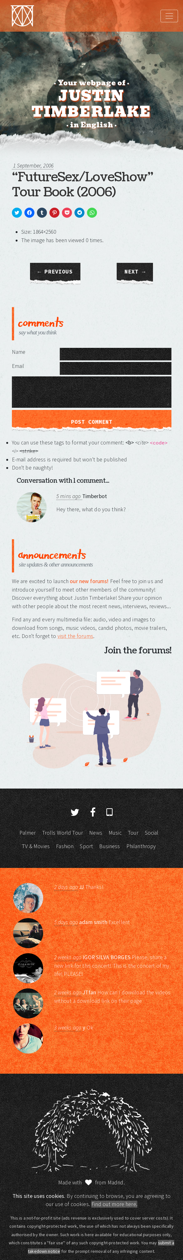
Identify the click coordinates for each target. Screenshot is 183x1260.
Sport (86, 846)
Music (115, 832)
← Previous (55, 271)
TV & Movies (36, 846)
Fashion (65, 846)
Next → (135, 271)
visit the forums (75, 636)
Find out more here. (114, 1204)
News (95, 832)
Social (152, 832)
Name (19, 351)
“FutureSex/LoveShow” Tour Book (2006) (82, 184)
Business (109, 846)
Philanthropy (141, 846)
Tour (133, 832)
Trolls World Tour (62, 832)
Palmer (27, 832)
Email (18, 366)
